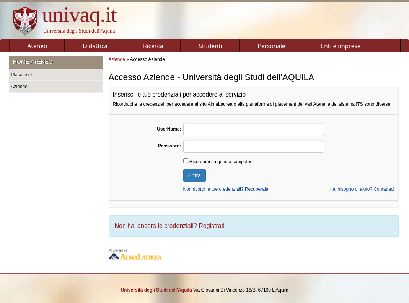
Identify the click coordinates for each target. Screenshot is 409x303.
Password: (169, 146)
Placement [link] (22, 74)
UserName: (169, 129)
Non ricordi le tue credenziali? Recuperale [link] (226, 189)
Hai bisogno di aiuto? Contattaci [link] (361, 189)
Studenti (210, 46)
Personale (271, 46)
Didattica (95, 46)
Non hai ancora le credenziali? (170, 226)
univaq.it (79, 14)
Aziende (117, 59)
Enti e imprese (341, 46)
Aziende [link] (19, 86)
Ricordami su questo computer (217, 161)
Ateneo (37, 46)
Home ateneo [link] (33, 62)
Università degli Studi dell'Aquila (79, 31)
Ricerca (153, 46)
